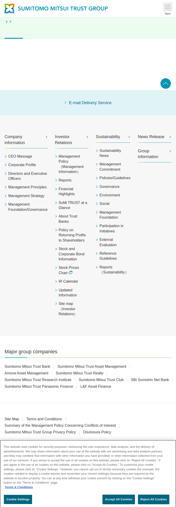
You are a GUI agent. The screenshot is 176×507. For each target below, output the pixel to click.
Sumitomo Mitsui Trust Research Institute (38, 380)
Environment (109, 195)
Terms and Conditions (44, 419)
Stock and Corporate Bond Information (72, 254)
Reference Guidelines (108, 255)
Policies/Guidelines (114, 178)
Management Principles (27, 187)
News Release (151, 136)
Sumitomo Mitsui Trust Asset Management (92, 366)
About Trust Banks (68, 218)
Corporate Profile (22, 165)
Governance (109, 187)
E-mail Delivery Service (90, 102)
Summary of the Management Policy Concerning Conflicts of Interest (60, 425)
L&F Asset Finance (95, 386)
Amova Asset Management (26, 373)
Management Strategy (26, 196)
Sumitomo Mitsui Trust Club (101, 380)
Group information (148, 154)
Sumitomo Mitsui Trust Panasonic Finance (39, 386)
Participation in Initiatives (111, 228)
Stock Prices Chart (69, 270)
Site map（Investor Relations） (68, 309)
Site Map (12, 419)
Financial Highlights (67, 191)
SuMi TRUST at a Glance (73, 205)
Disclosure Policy (97, 432)
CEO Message (20, 156)
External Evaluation (108, 242)
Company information (15, 139)
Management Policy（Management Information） (71, 164)
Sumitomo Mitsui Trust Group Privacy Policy (40, 432)
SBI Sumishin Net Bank (150, 380)
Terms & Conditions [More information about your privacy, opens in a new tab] (19, 489)
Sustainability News (110, 153)
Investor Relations (63, 139)
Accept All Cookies (118, 501)
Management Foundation (110, 214)
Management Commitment (110, 166)
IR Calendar (68, 281)
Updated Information (68, 292)
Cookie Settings (17, 501)
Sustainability (108, 136)
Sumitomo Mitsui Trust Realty (79, 373)
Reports (65, 180)
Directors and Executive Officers (27, 176)
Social (104, 204)
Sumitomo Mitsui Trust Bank (27, 366)
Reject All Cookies (153, 501)
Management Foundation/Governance (28, 206)
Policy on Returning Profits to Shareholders (72, 235)
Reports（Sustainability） (113, 269)
